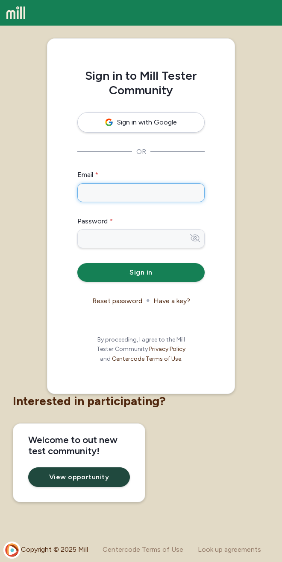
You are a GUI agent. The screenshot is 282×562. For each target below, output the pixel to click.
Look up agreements (229, 549)
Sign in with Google (141, 122)
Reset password (117, 301)
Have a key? (171, 301)
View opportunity (79, 477)
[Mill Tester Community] (16, 13)
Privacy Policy (167, 349)
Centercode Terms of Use (146, 358)
